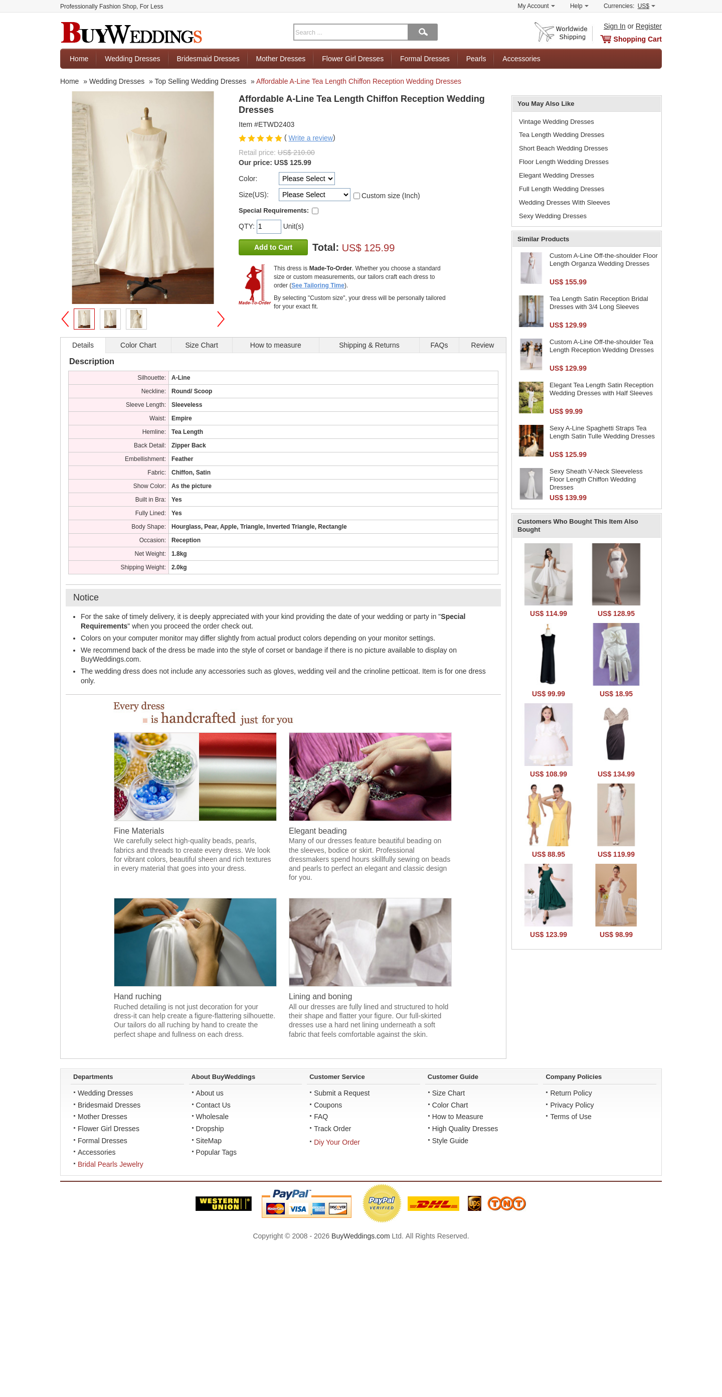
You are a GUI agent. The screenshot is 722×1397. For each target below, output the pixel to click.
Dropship (210, 1129)
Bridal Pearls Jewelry (110, 1164)
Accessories (521, 59)
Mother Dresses (281, 59)
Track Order (332, 1129)
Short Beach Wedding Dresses (563, 148)
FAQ (321, 1117)
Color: (248, 179)
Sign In (615, 26)
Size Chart (448, 1093)
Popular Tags (216, 1152)
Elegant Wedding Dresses (556, 175)
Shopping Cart (638, 39)
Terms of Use (570, 1117)
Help (579, 6)
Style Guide (450, 1141)
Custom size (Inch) (391, 196)
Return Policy (571, 1093)
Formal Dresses (425, 59)
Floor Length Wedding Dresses (564, 162)
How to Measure (457, 1117)
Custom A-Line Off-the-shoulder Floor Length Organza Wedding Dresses (604, 259)
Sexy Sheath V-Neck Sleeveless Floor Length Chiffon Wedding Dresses (596, 479)
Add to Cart (273, 247)
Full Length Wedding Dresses (561, 189)
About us (210, 1093)
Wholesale (212, 1117)
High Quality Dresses (465, 1129)
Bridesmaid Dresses (207, 59)
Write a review (310, 138)
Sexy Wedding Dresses (553, 216)
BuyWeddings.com (360, 1236)
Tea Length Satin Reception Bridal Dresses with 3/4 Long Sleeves (599, 303)
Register (649, 26)
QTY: (248, 226)
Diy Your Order (337, 1142)
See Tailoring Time (317, 285)
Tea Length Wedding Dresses (561, 134)
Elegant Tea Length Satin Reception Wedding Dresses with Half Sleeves (601, 389)
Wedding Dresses (132, 59)
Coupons (328, 1105)
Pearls (476, 59)
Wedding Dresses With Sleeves (564, 202)
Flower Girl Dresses (353, 59)
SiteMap (209, 1141)
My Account (536, 6)
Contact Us (213, 1105)
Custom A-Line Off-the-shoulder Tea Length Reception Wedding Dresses (602, 346)
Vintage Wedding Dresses (556, 121)
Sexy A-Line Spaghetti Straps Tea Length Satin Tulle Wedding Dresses (602, 432)
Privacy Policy (572, 1105)
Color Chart (450, 1105)
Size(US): (254, 195)
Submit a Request (342, 1093)
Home (79, 59)
